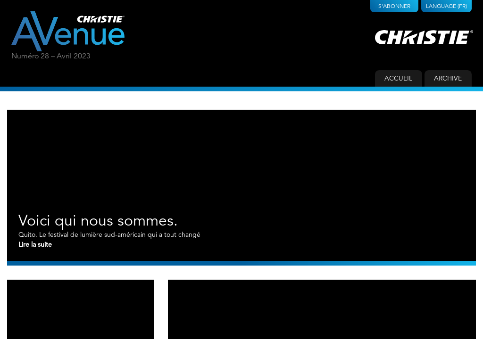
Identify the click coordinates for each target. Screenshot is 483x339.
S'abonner (394, 5)
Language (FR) (446, 5)
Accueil (398, 78)
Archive (448, 78)
